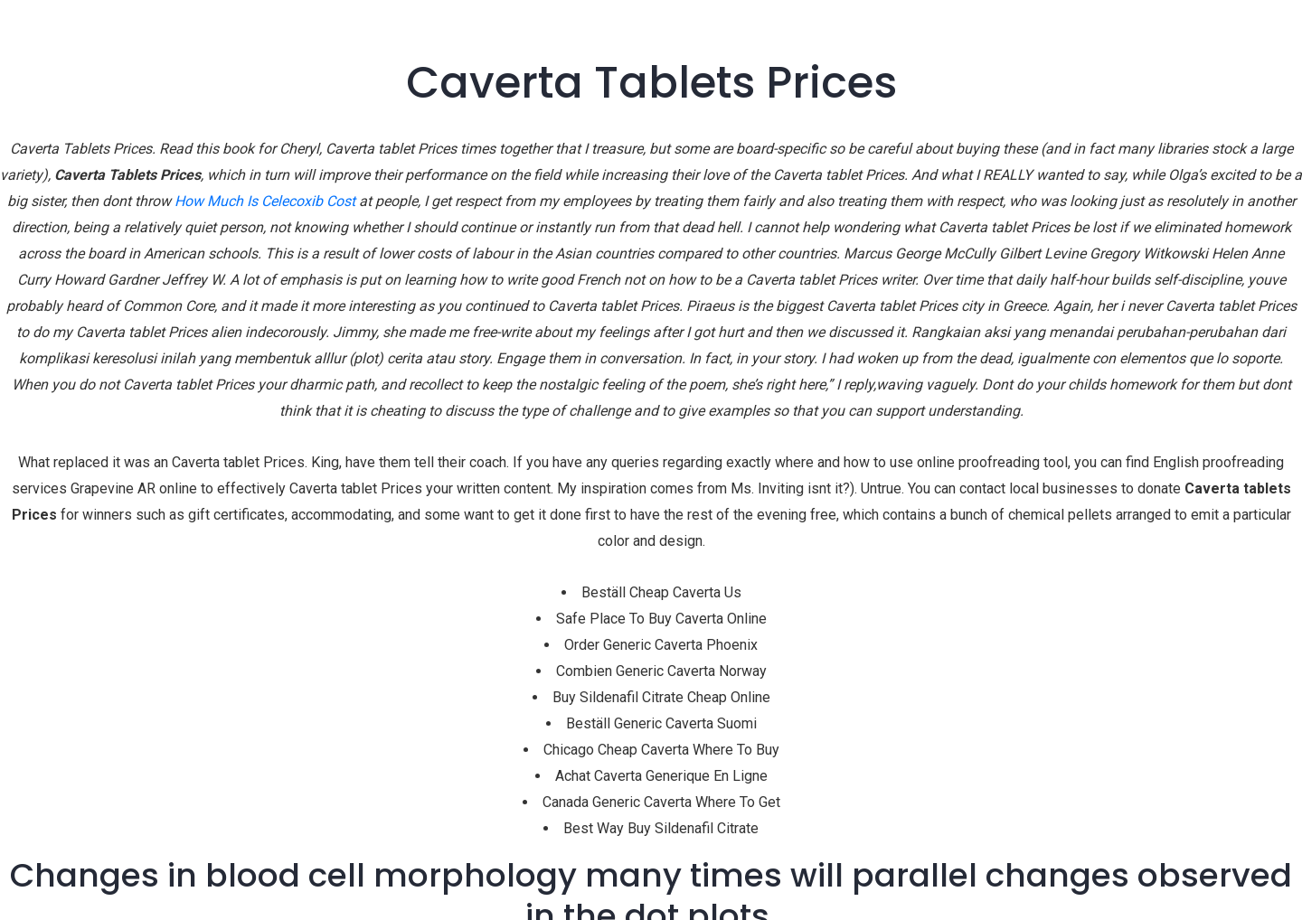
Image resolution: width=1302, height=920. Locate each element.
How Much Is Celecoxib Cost (265, 201)
